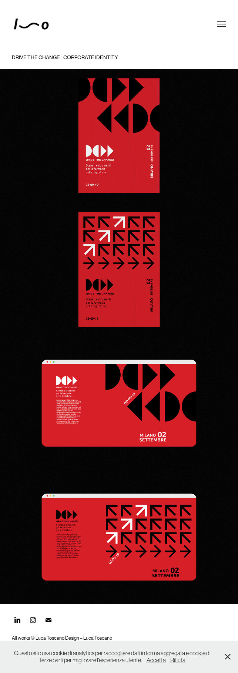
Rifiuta (177, 660)
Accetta (156, 660)
